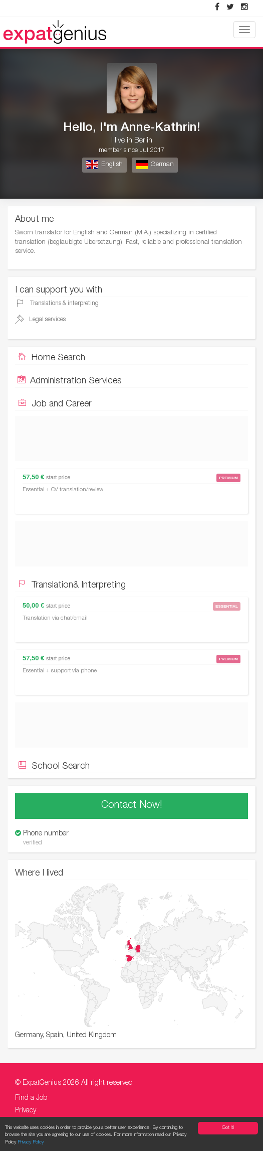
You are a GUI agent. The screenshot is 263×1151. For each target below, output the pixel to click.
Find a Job (31, 1098)
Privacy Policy (31, 1143)
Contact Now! (131, 806)
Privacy (25, 1110)
